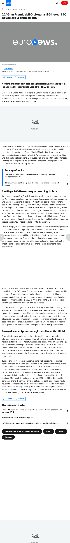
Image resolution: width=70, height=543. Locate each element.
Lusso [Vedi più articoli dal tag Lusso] (48, 431)
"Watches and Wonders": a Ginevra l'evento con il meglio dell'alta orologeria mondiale (30, 176)
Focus (23, 9)
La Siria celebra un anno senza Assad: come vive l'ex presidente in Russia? (30, 423)
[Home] (2, 9)
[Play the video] (35, 42)
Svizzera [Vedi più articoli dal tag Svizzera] (8, 437)
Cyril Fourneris (8, 68)
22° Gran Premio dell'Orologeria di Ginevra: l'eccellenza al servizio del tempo (32, 184)
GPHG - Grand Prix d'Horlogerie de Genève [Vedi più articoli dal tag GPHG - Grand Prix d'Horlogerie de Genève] (22, 431)
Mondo (15, 9)
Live (64, 3)
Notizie (8, 9)
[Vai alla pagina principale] (8, 3)
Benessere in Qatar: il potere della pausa (17, 418)
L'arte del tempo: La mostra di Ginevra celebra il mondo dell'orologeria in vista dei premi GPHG (32, 411)
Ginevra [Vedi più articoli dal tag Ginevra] (61, 431)
